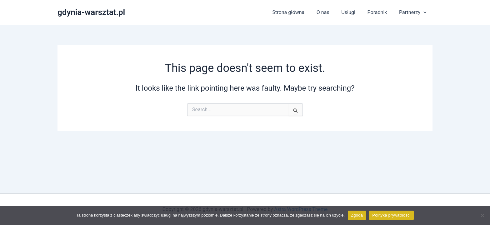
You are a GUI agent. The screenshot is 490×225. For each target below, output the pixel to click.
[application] (424, 12)
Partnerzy (414, 12)
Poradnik (380, 12)
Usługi (354, 12)
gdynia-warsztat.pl (91, 12)
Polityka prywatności (391, 215)
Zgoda (357, 215)
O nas (330, 12)
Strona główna (298, 12)
